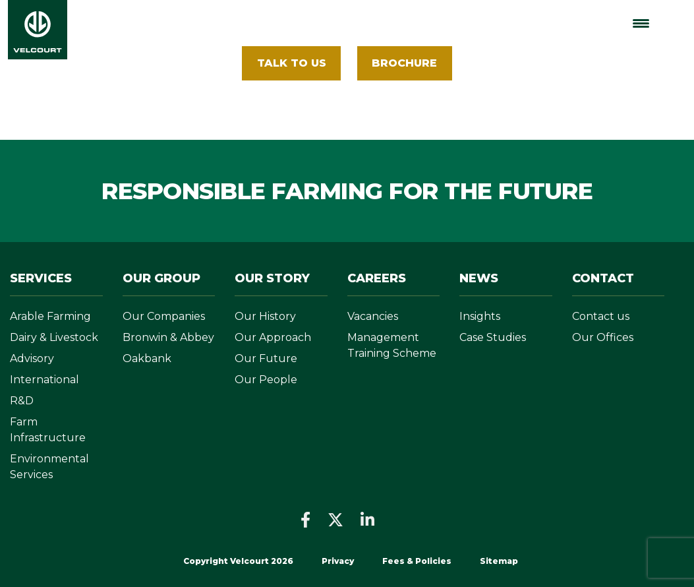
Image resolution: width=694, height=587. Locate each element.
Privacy (338, 561)
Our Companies (164, 316)
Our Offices (602, 337)
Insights (479, 316)
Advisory (32, 358)
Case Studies (492, 337)
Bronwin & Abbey (168, 337)
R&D (22, 400)
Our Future (266, 358)
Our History (265, 316)
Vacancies (372, 316)
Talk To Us (291, 63)
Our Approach (273, 337)
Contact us (600, 316)
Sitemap (499, 561)
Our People (266, 379)
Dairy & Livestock (54, 337)
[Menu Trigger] (641, 23)
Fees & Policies (417, 561)
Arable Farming (50, 316)
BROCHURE (404, 63)
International (44, 379)
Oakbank (147, 358)
